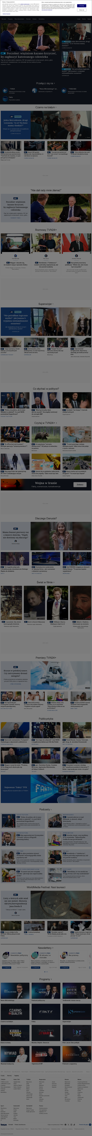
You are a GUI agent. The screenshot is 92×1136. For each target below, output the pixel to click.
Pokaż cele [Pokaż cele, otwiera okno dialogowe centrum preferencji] (81, 10)
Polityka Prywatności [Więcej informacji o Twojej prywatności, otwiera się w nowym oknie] (6, 13)
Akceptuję (81, 5)
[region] (46, 8)
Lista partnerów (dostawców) (47, 9)
